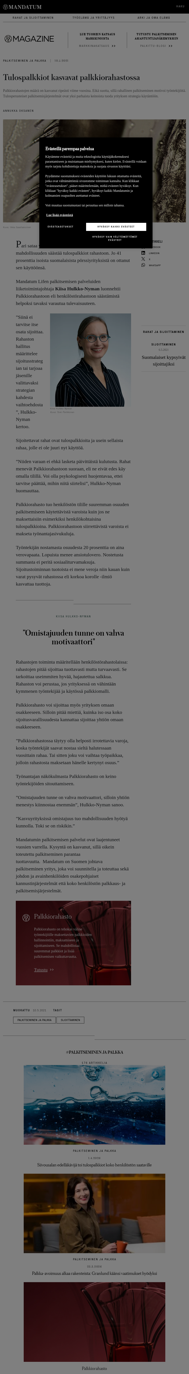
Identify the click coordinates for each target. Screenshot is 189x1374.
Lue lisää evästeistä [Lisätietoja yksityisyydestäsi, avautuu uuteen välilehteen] (59, 215)
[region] (96, 192)
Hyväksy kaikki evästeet (116, 226)
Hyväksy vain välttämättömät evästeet (115, 238)
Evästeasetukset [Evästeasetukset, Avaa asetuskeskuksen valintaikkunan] (61, 226)
